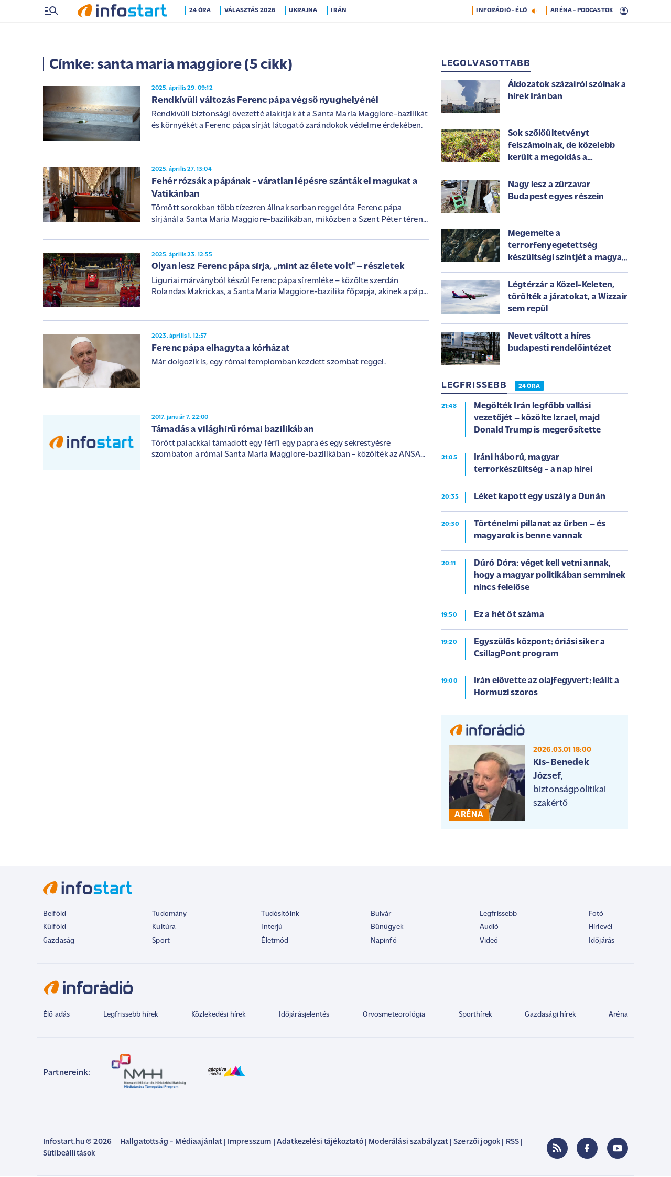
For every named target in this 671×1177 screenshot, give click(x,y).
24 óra (201, 33)
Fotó (596, 915)
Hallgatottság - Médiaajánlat (171, 1143)
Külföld (54, 928)
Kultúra (164, 928)
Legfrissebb (498, 915)
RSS (512, 1143)
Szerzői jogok (476, 1143)
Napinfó (384, 942)
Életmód (274, 942)
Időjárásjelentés (304, 1016)
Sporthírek (475, 1016)
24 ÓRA (529, 387)
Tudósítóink (280, 915)
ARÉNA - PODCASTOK (581, 33)
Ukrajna (304, 33)
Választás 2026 (250, 33)
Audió (489, 928)
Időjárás (601, 942)
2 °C (615, 11)
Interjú (272, 928)
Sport (161, 942)
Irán (340, 33)
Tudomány (169, 915)
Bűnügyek (387, 928)
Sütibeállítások (69, 1155)
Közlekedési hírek (218, 1016)
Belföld (54, 915)
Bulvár (381, 915)
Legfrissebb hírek (130, 1016)
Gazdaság (58, 942)
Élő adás (56, 1016)
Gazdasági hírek (550, 1016)
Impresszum (250, 1143)
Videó (489, 942)
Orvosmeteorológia (394, 1016)
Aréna (618, 1016)
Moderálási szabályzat (408, 1143)
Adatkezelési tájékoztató (320, 1143)
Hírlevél (600, 928)
